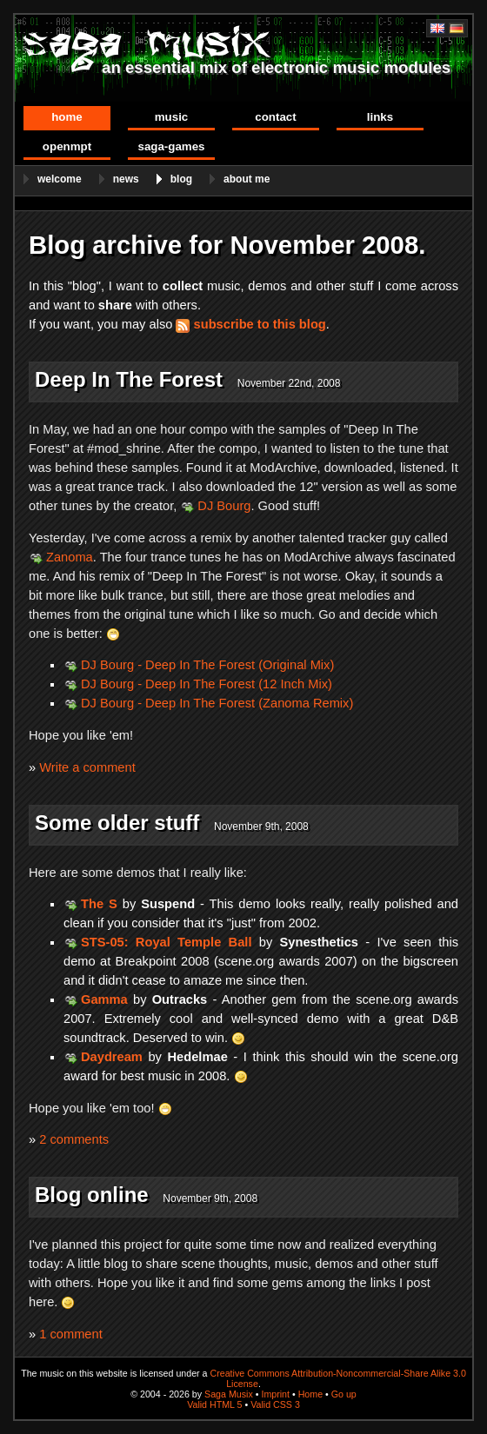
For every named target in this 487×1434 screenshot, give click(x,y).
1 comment (71, 1334)
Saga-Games (170, 146)
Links (380, 116)
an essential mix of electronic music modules (276, 67)
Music (172, 116)
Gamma (104, 999)
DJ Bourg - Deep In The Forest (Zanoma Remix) (217, 703)
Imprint (275, 1394)
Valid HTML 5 (214, 1404)
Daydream (112, 1057)
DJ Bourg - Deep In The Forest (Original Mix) (207, 665)
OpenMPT (67, 146)
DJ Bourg (223, 506)
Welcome (59, 179)
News (126, 179)
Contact (275, 116)
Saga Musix (228, 1394)
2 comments (74, 1139)
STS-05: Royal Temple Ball (166, 942)
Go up (344, 1394)
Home (67, 116)
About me (246, 179)
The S (99, 904)
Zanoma (69, 557)
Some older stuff (117, 822)
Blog (181, 179)
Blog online (92, 1194)
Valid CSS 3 (275, 1404)
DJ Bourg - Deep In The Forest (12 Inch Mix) (206, 684)
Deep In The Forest (129, 379)
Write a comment (87, 767)
